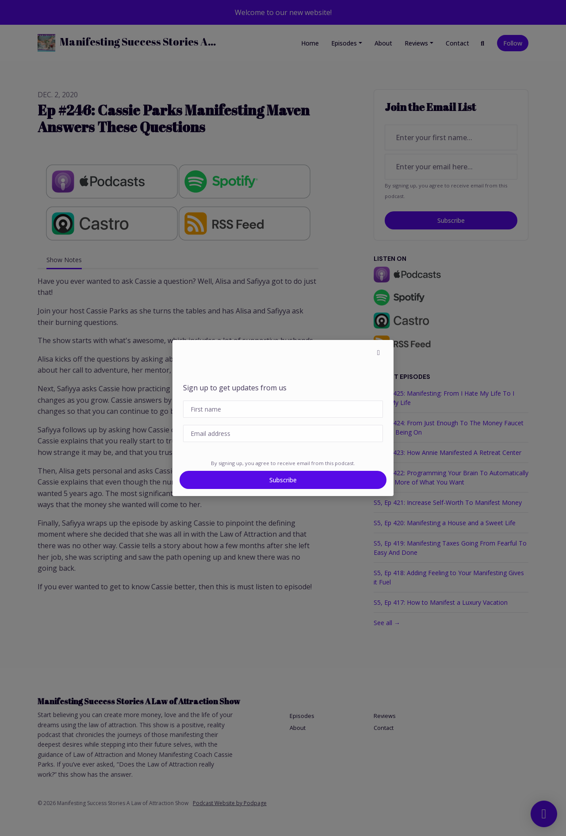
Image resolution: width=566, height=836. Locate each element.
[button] (378, 352)
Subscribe (283, 480)
